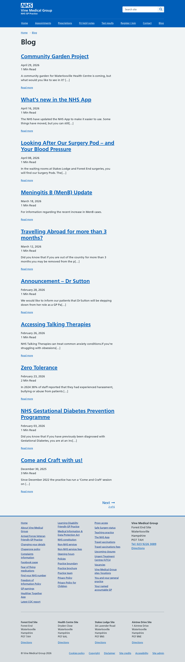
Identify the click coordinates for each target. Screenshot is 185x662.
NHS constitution (67, 539)
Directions (138, 548)
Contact (147, 23)
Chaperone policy (30, 549)
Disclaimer (109, 653)
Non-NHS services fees (70, 549)
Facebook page (29, 562)
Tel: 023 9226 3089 (143, 544)
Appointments (43, 23)
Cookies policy (77, 653)
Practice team (65, 573)
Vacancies (100, 564)
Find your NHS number (33, 575)
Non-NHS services (67, 544)
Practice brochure (67, 568)
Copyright (94, 653)
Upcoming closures (105, 551)
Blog (161, 23)
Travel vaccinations (105, 542)
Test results (108, 23)
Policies (62, 558)
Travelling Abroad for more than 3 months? (64, 234)
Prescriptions (65, 23)
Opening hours (66, 553)
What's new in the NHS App (56, 99)
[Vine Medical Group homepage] (37, 9)
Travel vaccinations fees (107, 546)
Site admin (158, 653)
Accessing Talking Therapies (56, 324)
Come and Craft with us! (52, 460)
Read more (27, 87)
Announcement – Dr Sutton (55, 281)
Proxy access (101, 522)
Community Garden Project (55, 56)
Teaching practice (104, 532)
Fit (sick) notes (86, 23)
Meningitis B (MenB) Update (56, 192)
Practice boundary (68, 563)
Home (24, 23)
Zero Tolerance (39, 367)
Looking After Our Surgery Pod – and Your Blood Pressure (67, 146)
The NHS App (102, 537)
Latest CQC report (30, 601)
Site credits (125, 653)
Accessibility (141, 653)
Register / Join (128, 23)
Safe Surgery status (105, 527)
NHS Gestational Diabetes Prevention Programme (67, 414)
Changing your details (33, 544)
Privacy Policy (65, 577)
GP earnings (27, 588)
